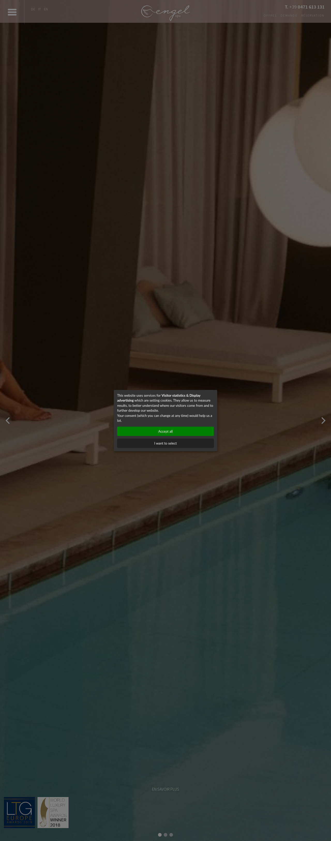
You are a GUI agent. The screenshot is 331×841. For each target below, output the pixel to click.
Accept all (165, 431)
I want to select (165, 443)
